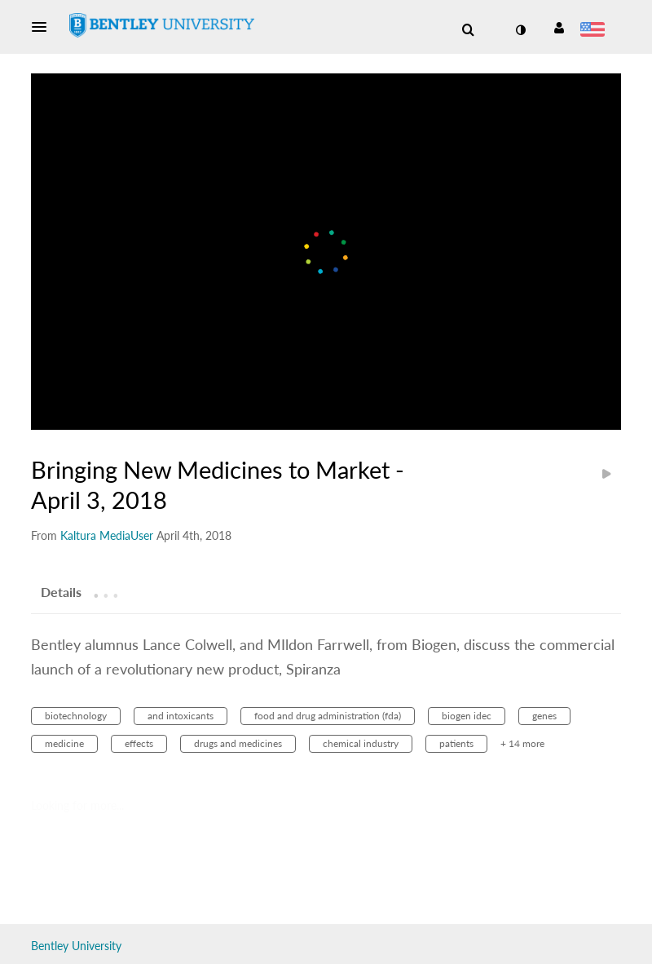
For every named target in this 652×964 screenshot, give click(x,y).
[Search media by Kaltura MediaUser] (106, 535)
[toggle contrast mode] (520, 30)
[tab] (61, 591)
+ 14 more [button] (522, 743)
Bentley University (76, 946)
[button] (44, 26)
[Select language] (595, 30)
